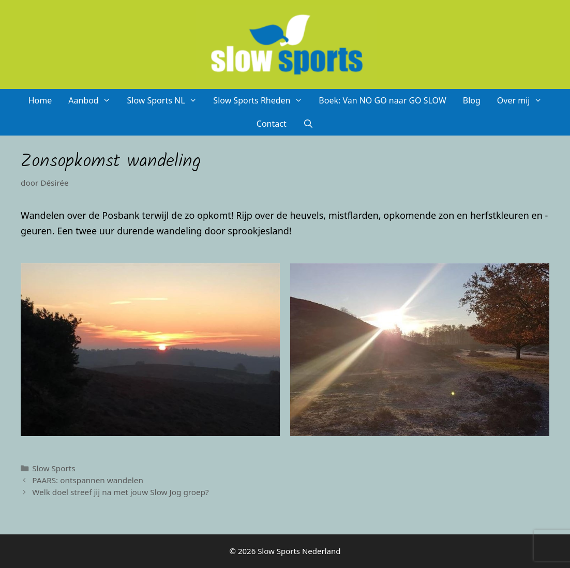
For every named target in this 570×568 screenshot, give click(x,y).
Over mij (523, 100)
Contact (272, 123)
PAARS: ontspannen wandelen (87, 480)
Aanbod (93, 100)
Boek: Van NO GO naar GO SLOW (382, 100)
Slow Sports (54, 468)
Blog (472, 100)
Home (40, 100)
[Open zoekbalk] (308, 124)
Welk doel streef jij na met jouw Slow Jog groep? (120, 492)
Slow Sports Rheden (261, 100)
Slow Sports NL (166, 100)
